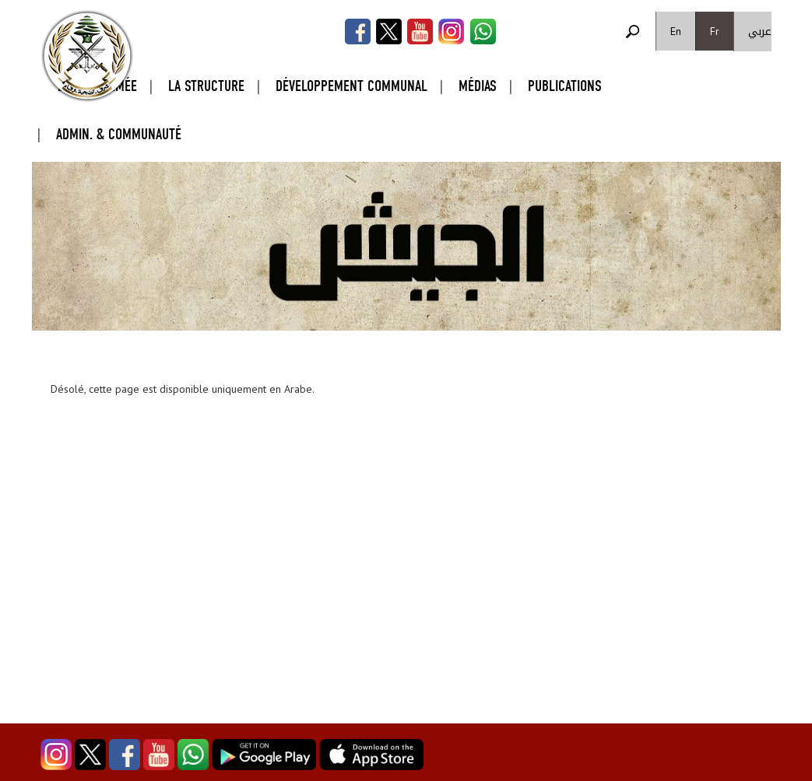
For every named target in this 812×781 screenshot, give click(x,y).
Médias (478, 86)
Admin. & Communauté (118, 134)
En (675, 31)
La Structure (206, 86)
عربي (760, 31)
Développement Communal (351, 86)
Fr (714, 31)
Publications (565, 86)
